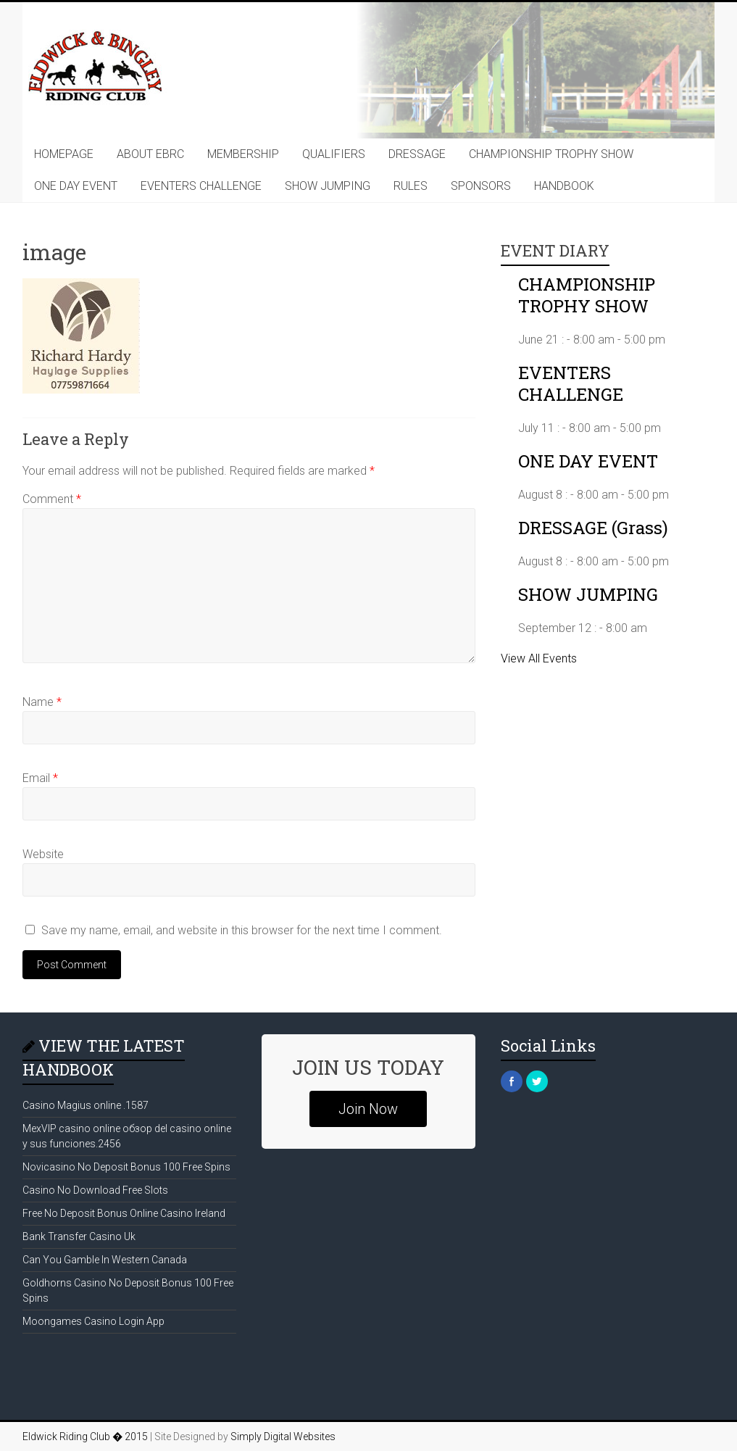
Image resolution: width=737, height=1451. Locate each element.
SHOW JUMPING (327, 186)
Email (40, 778)
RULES (411, 186)
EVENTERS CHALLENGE (201, 186)
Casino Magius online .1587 (85, 1105)
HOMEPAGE (63, 154)
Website (43, 854)
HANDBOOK (564, 186)
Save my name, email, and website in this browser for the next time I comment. (241, 930)
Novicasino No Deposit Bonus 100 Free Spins (126, 1167)
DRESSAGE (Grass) (593, 527)
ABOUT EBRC (150, 154)
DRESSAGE (417, 154)
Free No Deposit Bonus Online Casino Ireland (123, 1213)
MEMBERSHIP (243, 154)
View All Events (539, 658)
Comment (51, 499)
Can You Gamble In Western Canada (104, 1259)
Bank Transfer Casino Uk (79, 1236)
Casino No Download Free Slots (95, 1190)
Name (42, 702)
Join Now (368, 1109)
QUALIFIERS (333, 154)
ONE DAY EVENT (75, 186)
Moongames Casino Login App (93, 1321)
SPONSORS (481, 186)
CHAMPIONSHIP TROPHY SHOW (551, 154)
